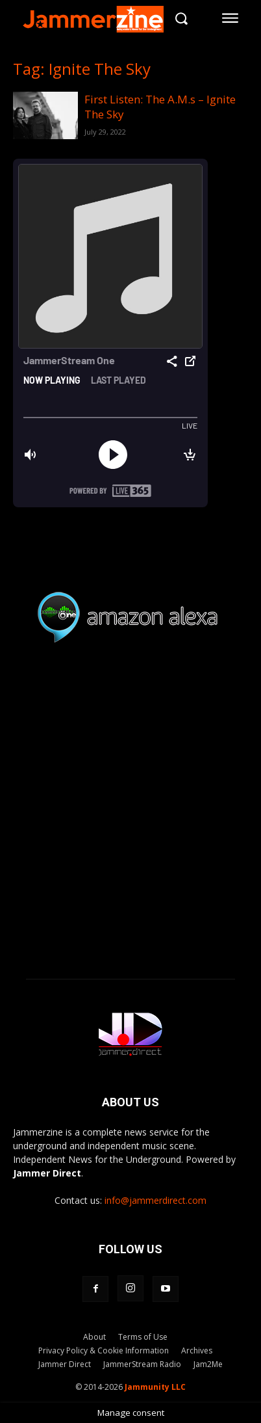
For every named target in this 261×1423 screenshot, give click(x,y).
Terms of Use (143, 1336)
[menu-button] (230, 18)
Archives (196, 1350)
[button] (181, 18)
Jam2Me (208, 1364)
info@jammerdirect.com (155, 1200)
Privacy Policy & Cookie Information (103, 1350)
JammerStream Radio (142, 1364)
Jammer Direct (64, 1364)
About (94, 1336)
